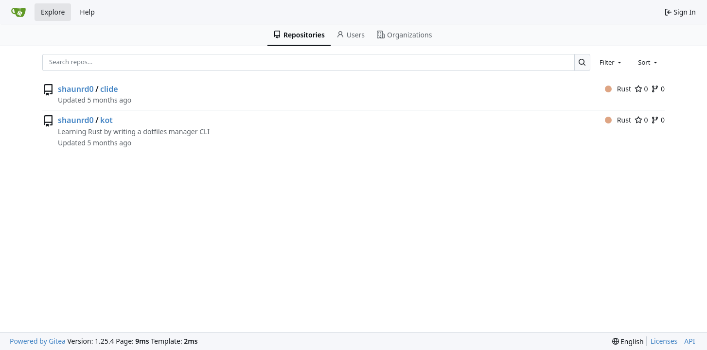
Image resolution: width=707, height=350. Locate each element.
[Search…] (582, 62)
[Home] (18, 12)
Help (87, 12)
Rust (618, 88)
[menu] (628, 341)
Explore (53, 12)
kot (106, 120)
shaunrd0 (76, 89)
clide (109, 89)
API (689, 341)
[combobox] (611, 62)
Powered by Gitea (38, 341)
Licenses (664, 341)
